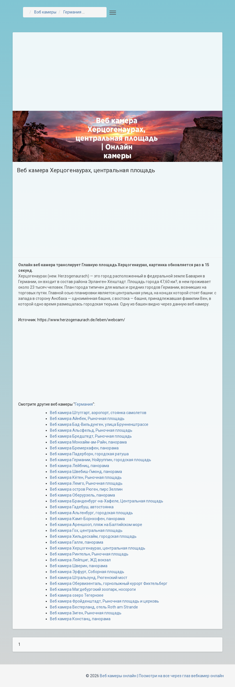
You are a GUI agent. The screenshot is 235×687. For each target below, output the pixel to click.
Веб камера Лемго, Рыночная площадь (86, 483)
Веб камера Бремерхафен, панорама (84, 448)
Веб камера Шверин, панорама (78, 566)
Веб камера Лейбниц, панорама (79, 465)
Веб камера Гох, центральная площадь (86, 530)
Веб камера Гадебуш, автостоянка (82, 507)
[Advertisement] (117, 71)
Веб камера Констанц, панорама (80, 619)
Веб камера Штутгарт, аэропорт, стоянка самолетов (98, 412)
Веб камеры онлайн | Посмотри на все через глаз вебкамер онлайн (162, 676)
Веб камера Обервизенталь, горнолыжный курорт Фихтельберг (108, 583)
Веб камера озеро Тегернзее (76, 595)
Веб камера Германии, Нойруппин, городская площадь (100, 460)
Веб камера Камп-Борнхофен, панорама (87, 518)
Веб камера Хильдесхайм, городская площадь (93, 536)
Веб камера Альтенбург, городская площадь (91, 513)
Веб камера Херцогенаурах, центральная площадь (97, 548)
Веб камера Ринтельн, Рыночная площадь (89, 554)
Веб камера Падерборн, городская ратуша (89, 454)
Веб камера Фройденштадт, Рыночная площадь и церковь (104, 601)
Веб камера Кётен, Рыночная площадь (86, 477)
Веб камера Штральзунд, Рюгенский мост (88, 577)
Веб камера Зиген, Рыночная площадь (85, 613)
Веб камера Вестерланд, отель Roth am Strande (94, 607)
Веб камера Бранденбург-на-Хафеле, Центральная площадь (106, 501)
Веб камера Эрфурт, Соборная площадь (87, 571)
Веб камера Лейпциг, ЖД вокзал (80, 560)
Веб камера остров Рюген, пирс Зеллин (86, 489)
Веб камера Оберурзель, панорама (82, 495)
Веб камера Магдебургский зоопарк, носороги (93, 589)
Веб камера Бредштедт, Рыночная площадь (91, 436)
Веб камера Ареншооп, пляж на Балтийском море (96, 524)
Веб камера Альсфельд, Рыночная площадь (91, 430)
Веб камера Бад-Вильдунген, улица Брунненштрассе (99, 424)
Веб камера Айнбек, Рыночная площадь (87, 418)
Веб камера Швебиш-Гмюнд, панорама (86, 471)
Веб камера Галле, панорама (76, 542)
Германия (84, 404)
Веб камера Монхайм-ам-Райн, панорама (88, 442)
